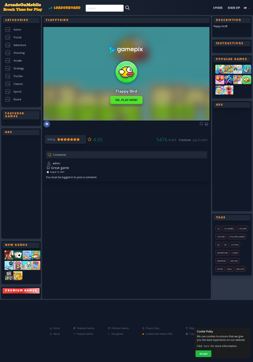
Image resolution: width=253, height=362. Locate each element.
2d (218, 244)
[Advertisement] (21, 186)
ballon (240, 269)
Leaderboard (67, 8)
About (56, 333)
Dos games (117, 333)
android (221, 261)
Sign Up (234, 8)
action (234, 244)
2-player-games (237, 236)
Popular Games (85, 333)
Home (56, 328)
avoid (220, 269)
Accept (203, 353)
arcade (234, 261)
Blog (191, 328)
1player (221, 236)
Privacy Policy (152, 328)
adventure (222, 253)
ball (230, 269)
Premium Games (120, 328)
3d (225, 244)
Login (218, 8)
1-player (242, 228)
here (206, 346)
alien (235, 253)
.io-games (229, 228)
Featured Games (85, 328)
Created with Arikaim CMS (159, 333)
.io (218, 228)
